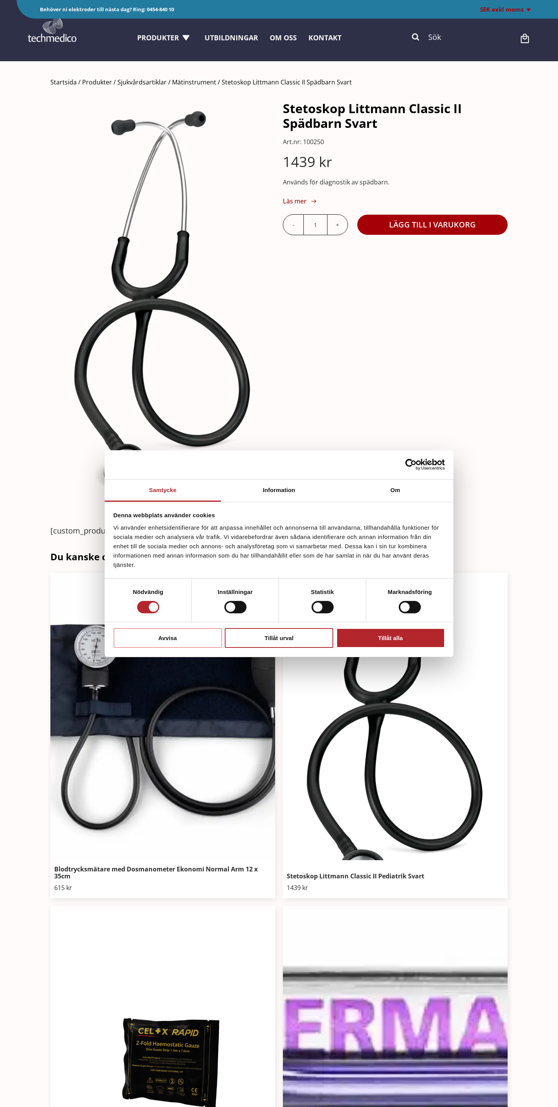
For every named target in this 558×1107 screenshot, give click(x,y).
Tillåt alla (390, 638)
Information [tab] (279, 489)
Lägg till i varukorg (432, 224)
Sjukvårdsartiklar (142, 82)
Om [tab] (395, 489)
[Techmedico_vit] (52, 26)
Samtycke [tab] (163, 489)
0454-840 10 (160, 9)
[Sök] (458, 42)
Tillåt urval (279, 638)
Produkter (97, 82)
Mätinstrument (194, 82)
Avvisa (167, 638)
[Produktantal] (315, 224)
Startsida (63, 82)
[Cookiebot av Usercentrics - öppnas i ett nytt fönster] (411, 464)
